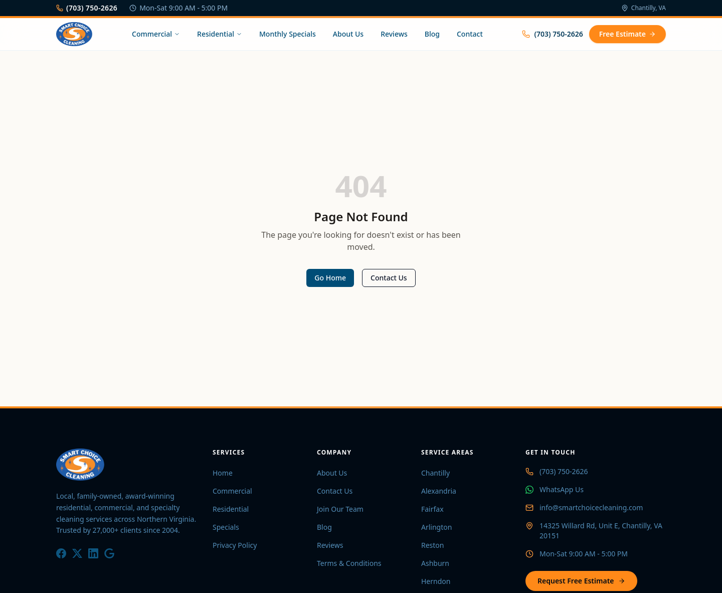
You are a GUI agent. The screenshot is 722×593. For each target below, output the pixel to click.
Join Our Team (340, 509)
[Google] (109, 553)
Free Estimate (627, 34)
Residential (219, 34)
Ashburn (435, 563)
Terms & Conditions (349, 563)
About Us (348, 34)
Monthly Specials (287, 34)
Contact (470, 34)
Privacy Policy (235, 545)
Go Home (330, 277)
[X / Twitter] (77, 553)
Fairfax (432, 509)
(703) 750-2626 (86, 8)
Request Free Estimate (581, 580)
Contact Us (389, 277)
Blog (432, 34)
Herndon (435, 581)
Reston (432, 545)
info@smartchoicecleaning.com (591, 507)
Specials (226, 527)
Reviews (394, 34)
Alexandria (438, 491)
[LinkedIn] (93, 553)
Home (223, 473)
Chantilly (435, 473)
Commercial (156, 34)
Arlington (436, 527)
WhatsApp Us (561, 489)
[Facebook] (61, 553)
